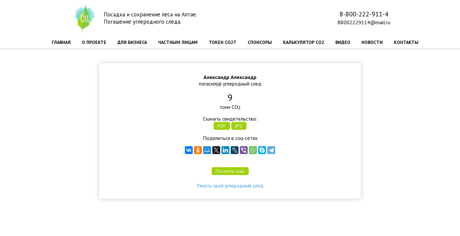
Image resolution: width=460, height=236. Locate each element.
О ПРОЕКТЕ (94, 42)
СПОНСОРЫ (260, 42)
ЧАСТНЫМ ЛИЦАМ (178, 42)
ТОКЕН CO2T (223, 42)
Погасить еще (230, 171)
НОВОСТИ (372, 42)
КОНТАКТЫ (406, 42)
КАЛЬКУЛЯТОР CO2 (303, 42)
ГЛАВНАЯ (61, 42)
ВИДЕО (342, 42)
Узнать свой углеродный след (230, 185)
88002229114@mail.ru (364, 22)
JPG (239, 126)
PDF (222, 126)
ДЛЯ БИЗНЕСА (132, 42)
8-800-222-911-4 (364, 14)
